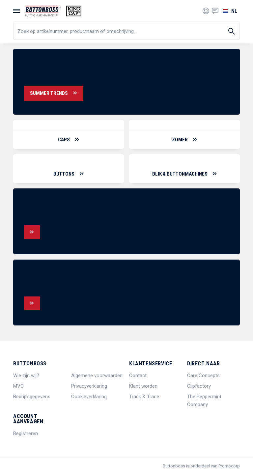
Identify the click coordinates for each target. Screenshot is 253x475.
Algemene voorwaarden (97, 375)
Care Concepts (203, 375)
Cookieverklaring (89, 397)
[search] (126, 31)
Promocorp (229, 465)
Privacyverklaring (89, 386)
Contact (138, 375)
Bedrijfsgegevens (31, 397)
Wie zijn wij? (26, 375)
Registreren (25, 433)
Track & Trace (144, 397)
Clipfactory (199, 386)
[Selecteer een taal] (229, 11)
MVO (18, 386)
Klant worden (143, 386)
